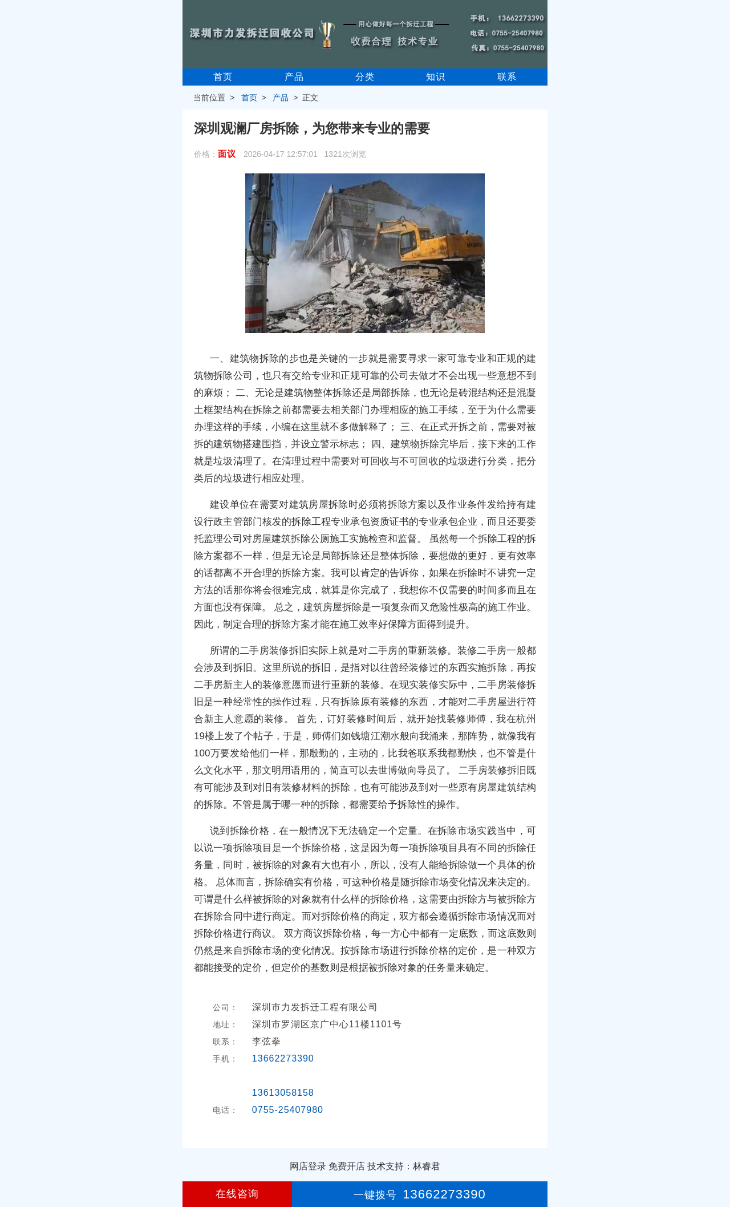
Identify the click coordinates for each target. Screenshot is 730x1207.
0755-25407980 (287, 1110)
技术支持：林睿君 (403, 1166)
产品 (294, 77)
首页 (223, 77)
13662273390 (283, 1058)
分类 (365, 77)
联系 (507, 77)
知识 (435, 77)
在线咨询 (237, 1194)
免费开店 (346, 1166)
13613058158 (283, 1092)
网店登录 (308, 1166)
